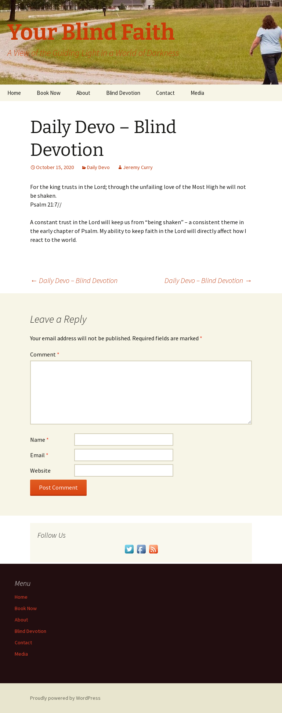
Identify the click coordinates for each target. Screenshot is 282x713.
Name (39, 439)
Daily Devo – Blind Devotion (74, 280)
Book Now (49, 92)
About (83, 92)
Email (39, 455)
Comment (44, 354)
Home (14, 92)
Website (40, 470)
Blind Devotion (123, 92)
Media (197, 92)
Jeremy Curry (138, 167)
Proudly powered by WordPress (65, 698)
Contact (165, 92)
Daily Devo (98, 167)
